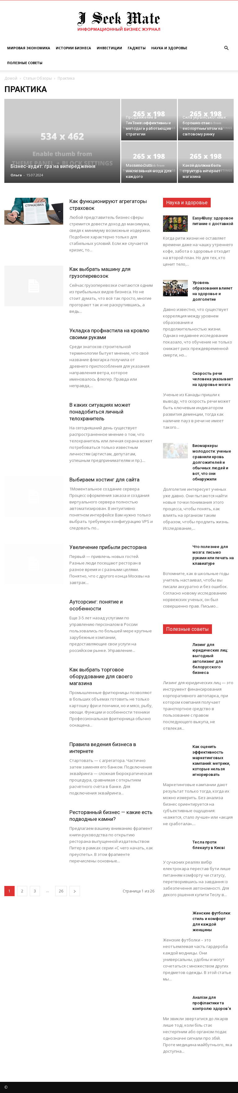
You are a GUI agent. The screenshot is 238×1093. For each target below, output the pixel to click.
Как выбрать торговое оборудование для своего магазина (101, 676)
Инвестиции (109, 48)
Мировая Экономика (28, 48)
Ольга (16, 175)
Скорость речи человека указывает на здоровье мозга (212, 379)
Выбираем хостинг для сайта (104, 479)
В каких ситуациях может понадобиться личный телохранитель (99, 412)
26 (61, 891)
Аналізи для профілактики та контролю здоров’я (211, 1003)
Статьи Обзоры (37, 78)
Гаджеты (137, 48)
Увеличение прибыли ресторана (108, 547)
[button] (226, 48)
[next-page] (74, 891)
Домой (10, 78)
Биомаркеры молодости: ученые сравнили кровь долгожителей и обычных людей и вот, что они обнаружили (211, 462)
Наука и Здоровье (169, 48)
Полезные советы (24, 62)
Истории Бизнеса (73, 48)
